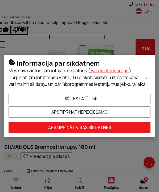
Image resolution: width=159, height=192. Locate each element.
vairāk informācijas (109, 70)
